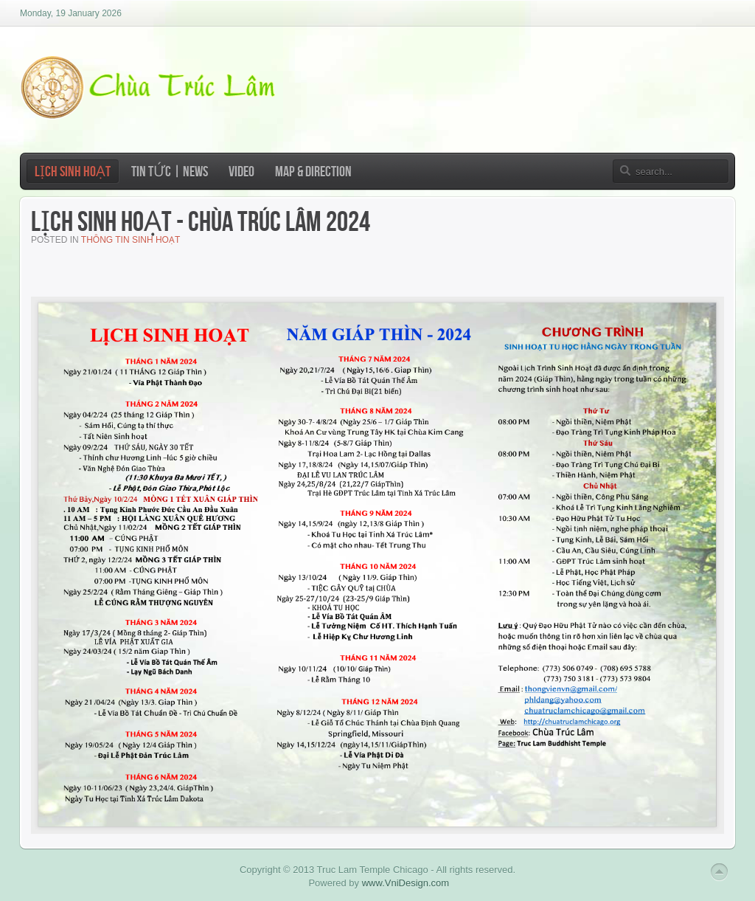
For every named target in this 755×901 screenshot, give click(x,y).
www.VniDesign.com (406, 882)
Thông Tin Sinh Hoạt (130, 240)
